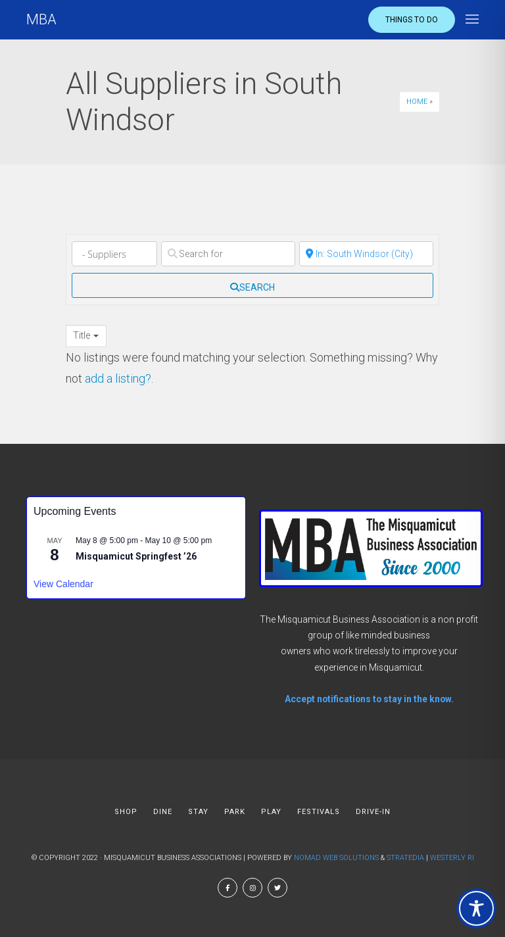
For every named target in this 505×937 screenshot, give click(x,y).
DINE (162, 811)
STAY (198, 811)
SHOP (125, 811)
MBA (41, 19)
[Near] (366, 253)
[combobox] (86, 336)
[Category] (114, 253)
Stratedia (405, 857)
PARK (234, 811)
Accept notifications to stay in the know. (369, 699)
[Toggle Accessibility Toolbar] (476, 908)
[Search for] (228, 253)
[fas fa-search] (252, 285)
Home (416, 101)
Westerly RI (452, 857)
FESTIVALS (318, 811)
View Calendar (63, 584)
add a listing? (118, 378)
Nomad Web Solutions (336, 857)
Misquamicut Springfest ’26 (136, 556)
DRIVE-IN (373, 811)
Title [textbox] (81, 335)
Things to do (411, 19)
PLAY (271, 811)
